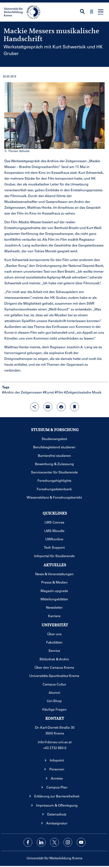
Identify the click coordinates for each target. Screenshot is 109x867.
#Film (59, 392)
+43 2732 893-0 (54, 748)
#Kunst (48, 392)
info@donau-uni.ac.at (55, 742)
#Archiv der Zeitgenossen (22, 392)
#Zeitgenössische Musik (82, 392)
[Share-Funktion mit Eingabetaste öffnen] (34, 406)
